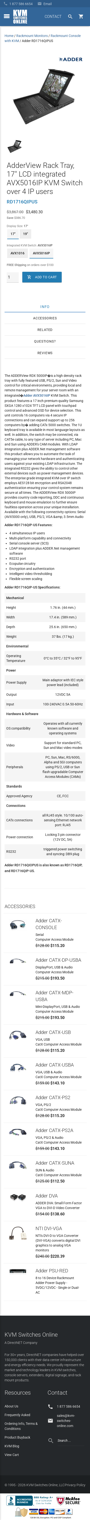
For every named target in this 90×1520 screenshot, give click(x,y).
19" (25, 234)
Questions (44, 341)
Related (45, 330)
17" (13, 234)
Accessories (45, 318)
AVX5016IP (41, 253)
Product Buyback (17, 1437)
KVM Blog (12, 1446)
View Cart (12, 1455)
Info (45, 306)
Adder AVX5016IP (36, 395)
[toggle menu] (6, 16)
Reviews (45, 353)
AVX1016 (17, 253)
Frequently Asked (17, 1415)
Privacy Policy (75, 1485)
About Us (11, 1406)
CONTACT (53, 16)
